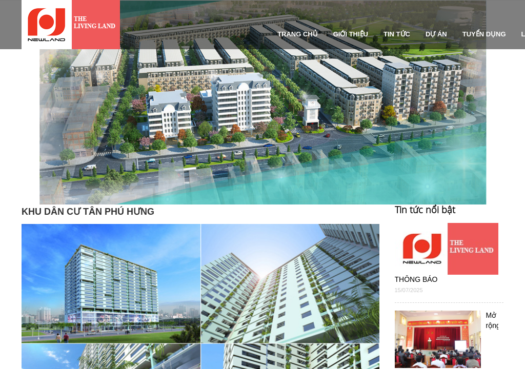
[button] (21, 145)
